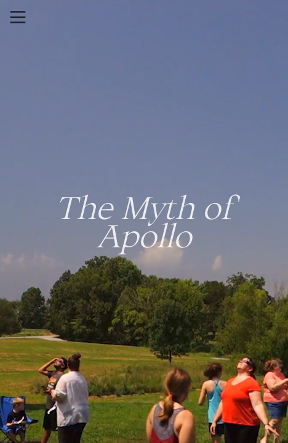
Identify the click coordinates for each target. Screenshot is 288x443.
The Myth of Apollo (144, 221)
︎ (17, 17)
